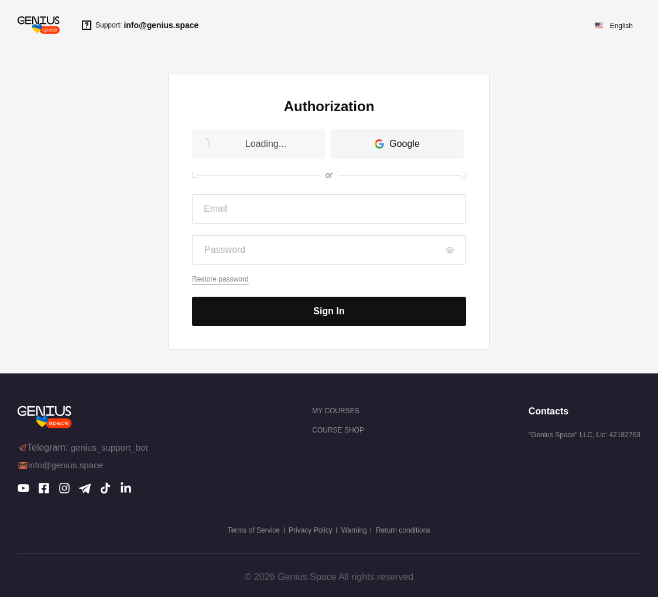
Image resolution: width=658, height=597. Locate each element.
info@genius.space (161, 25)
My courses (335, 411)
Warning (354, 530)
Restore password (220, 279)
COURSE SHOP (338, 430)
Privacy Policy (311, 530)
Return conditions (403, 530)
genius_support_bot (109, 447)
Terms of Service (254, 530)
